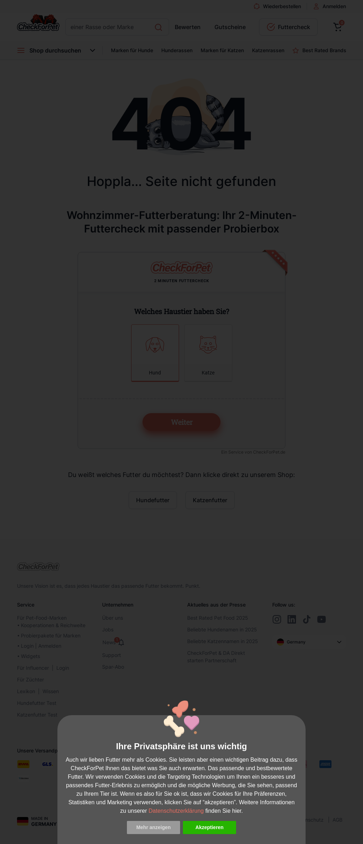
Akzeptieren (209, 827)
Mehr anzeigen (153, 827)
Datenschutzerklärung (176, 811)
